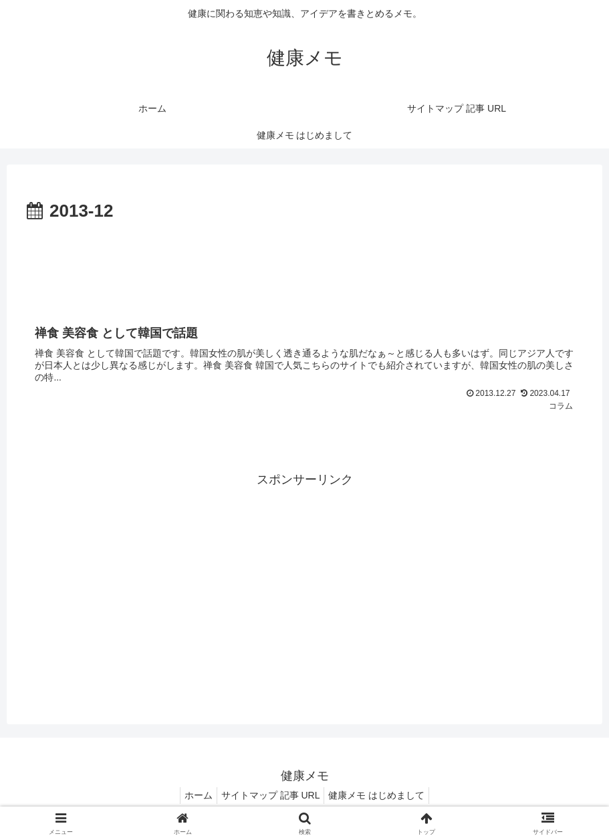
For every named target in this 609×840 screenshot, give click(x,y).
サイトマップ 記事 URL (270, 798)
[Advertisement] (304, 263)
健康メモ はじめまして (382, 798)
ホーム (193, 798)
